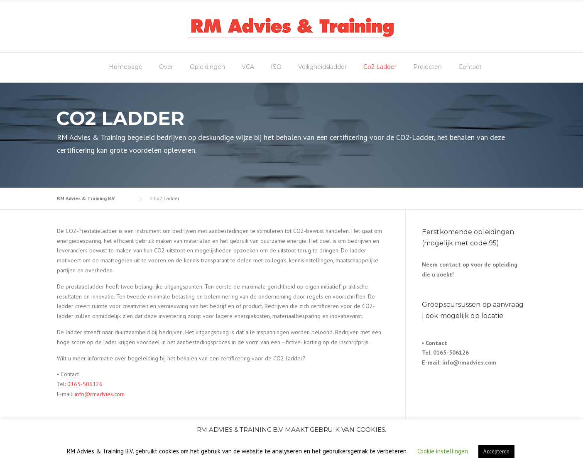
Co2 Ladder (380, 67)
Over (166, 67)
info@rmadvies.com (100, 394)
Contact (470, 67)
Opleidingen (207, 67)
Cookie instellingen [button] (442, 451)
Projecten (427, 67)
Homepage (125, 67)
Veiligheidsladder (322, 67)
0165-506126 (85, 384)
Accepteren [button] (496, 451)
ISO (276, 67)
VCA (248, 67)
